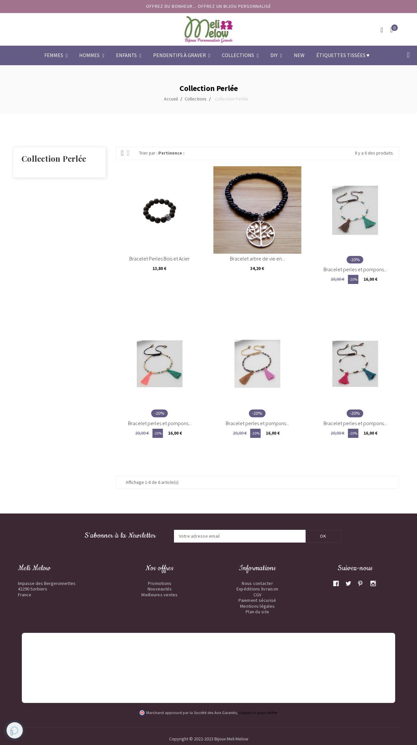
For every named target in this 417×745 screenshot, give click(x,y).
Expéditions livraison (257, 589)
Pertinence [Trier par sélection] (171, 153)
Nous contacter (257, 583)
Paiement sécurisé (257, 600)
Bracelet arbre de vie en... (257, 258)
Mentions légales (257, 606)
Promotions (160, 583)
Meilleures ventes (159, 595)
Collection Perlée (54, 158)
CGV (257, 595)
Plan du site (257, 612)
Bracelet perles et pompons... (355, 269)
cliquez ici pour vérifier (258, 712)
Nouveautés (160, 589)
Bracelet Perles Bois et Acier (159, 258)
